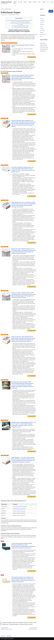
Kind (48, 1)
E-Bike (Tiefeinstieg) (44, 47)
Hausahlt (44, 1)
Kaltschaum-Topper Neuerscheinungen (20, 27)
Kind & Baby (42, 30)
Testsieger (20, 24)
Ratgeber (15, 1)
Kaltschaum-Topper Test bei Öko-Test (19, 508)
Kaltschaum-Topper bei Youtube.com (19, 515)
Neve (2, 638)
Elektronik (35, 1)
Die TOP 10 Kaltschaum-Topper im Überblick (20, 21)
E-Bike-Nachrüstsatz (44, 49)
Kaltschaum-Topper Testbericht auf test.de (20, 506)
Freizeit (51, 1)
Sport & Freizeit (43, 34)
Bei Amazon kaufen (32, 114)
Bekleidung (42, 20)
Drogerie (29, 1)
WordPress (11, 638)
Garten (39, 1)
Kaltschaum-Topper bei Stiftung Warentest (20, 25)
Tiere (14, 3)
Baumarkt (20, 1)
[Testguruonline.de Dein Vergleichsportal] (6, 2)
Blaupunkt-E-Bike (43, 45)
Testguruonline (4, 14)
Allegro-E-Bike (43, 43)
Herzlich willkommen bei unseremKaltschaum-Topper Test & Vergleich (19, 20)
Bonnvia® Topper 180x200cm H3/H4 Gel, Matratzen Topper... (22, 46)
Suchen (50, 11)
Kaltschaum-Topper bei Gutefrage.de (19, 513)
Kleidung (25, 1)
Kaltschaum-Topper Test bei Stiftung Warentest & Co (20, 23)
